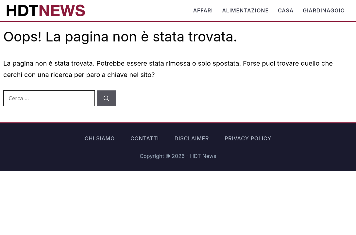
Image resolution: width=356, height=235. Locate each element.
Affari (203, 10)
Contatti (144, 138)
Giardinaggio (324, 10)
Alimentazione (245, 10)
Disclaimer (192, 138)
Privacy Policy (248, 138)
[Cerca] (106, 98)
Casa (286, 10)
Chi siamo (100, 138)
